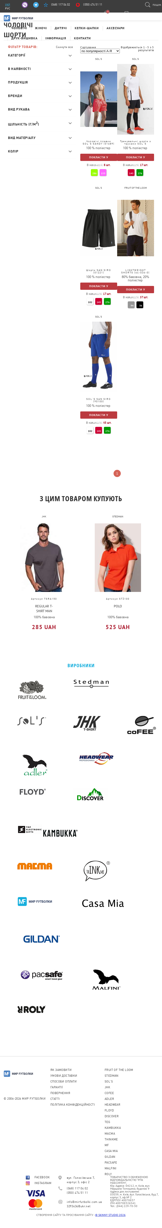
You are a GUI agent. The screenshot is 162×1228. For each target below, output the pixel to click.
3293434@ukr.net (79, 1206)
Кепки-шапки (87, 28)
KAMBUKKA (113, 1128)
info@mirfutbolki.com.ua (84, 1202)
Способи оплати (63, 1081)
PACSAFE (111, 1162)
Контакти (82, 38)
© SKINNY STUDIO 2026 (110, 1215)
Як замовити (61, 1070)
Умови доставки (63, 1075)
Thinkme (111, 1139)
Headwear (112, 1104)
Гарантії (56, 1087)
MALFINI (110, 1168)
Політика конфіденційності (72, 1104)
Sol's (109, 1081)
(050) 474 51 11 (92, 4)
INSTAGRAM (38, 1183)
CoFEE (109, 1093)
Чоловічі (19, 28)
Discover (112, 1116)
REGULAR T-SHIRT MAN (44, 608)
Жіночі (41, 28)
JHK (107, 1087)
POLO (118, 606)
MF (107, 1145)
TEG (107, 1122)
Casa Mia (111, 1151)
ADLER (109, 1099)
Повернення (60, 1093)
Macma (110, 1133)
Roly (108, 1174)
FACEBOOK (38, 1177)
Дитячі (61, 28)
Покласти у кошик (98, 158)
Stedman (112, 1075)
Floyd (109, 1110)
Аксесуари (116, 28)
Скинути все (64, 47)
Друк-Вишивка (24, 38)
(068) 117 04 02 (60, 4)
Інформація (55, 38)
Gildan (110, 1157)
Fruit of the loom (119, 1070)
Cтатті (55, 1099)
